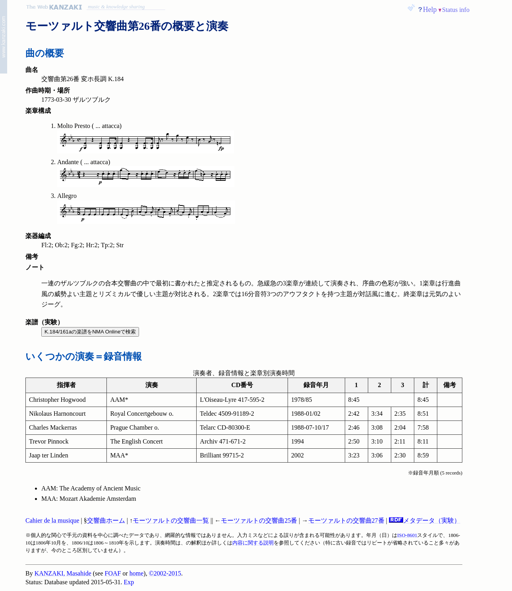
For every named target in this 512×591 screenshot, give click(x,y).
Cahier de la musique (52, 520)
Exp (129, 582)
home (136, 573)
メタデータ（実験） (424, 520)
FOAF (113, 573)
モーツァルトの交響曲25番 (259, 520)
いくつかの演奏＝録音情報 (83, 356)
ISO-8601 (407, 535)
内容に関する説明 (253, 543)
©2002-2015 (165, 573)
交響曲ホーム (106, 520)
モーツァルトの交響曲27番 (346, 520)
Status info (455, 9)
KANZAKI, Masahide (63, 573)
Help (430, 10)
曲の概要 (44, 53)
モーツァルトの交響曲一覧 (171, 520)
